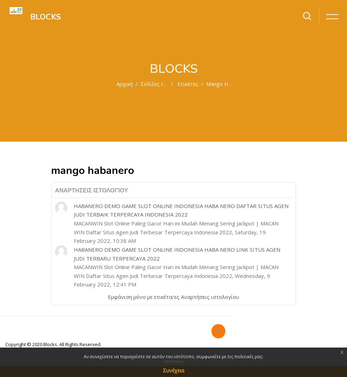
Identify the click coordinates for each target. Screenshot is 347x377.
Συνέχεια (173, 370)
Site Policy (173, 362)
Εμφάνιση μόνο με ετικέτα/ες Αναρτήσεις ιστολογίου (173, 296)
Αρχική (124, 83)
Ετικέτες (187, 83)
